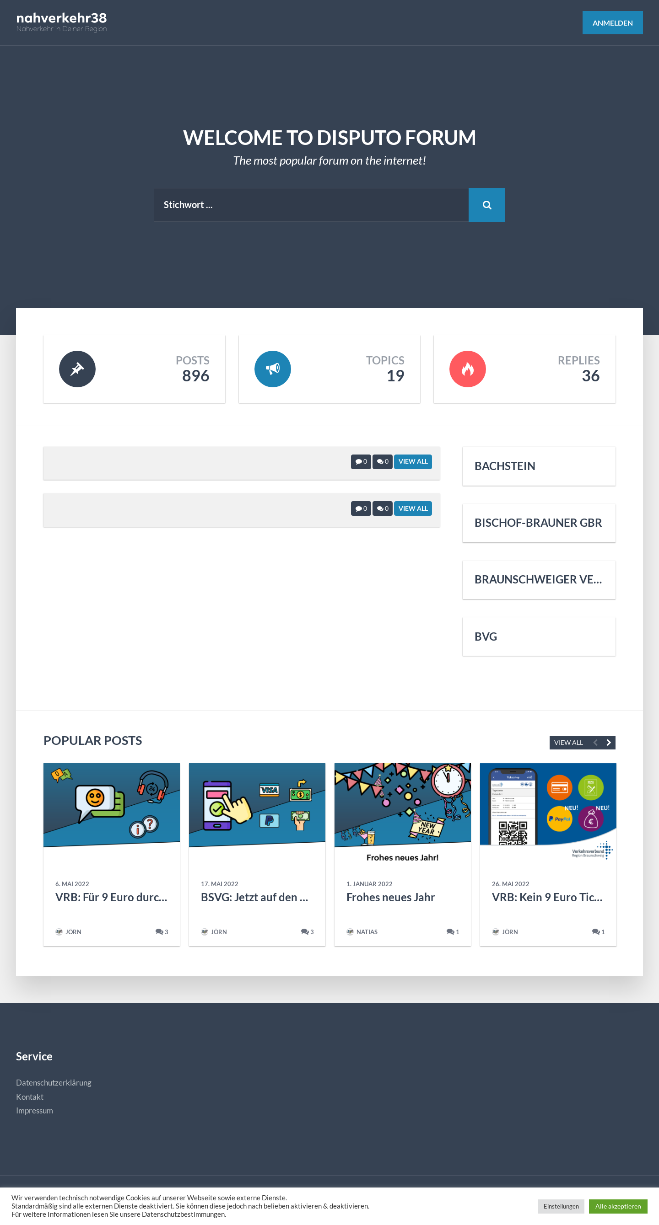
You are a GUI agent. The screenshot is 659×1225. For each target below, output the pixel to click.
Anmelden (613, 22)
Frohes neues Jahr (390, 897)
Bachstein (505, 466)
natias (362, 932)
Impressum (34, 1110)
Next (609, 742)
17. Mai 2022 (219, 884)
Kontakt (29, 1097)
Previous (595, 742)
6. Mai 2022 (72, 884)
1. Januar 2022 (369, 884)
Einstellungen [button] (561, 1206)
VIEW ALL (568, 742)
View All (413, 461)
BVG (486, 636)
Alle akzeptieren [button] (618, 1206)
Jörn (68, 932)
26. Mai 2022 (510, 884)
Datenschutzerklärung (54, 1082)
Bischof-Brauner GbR (538, 522)
